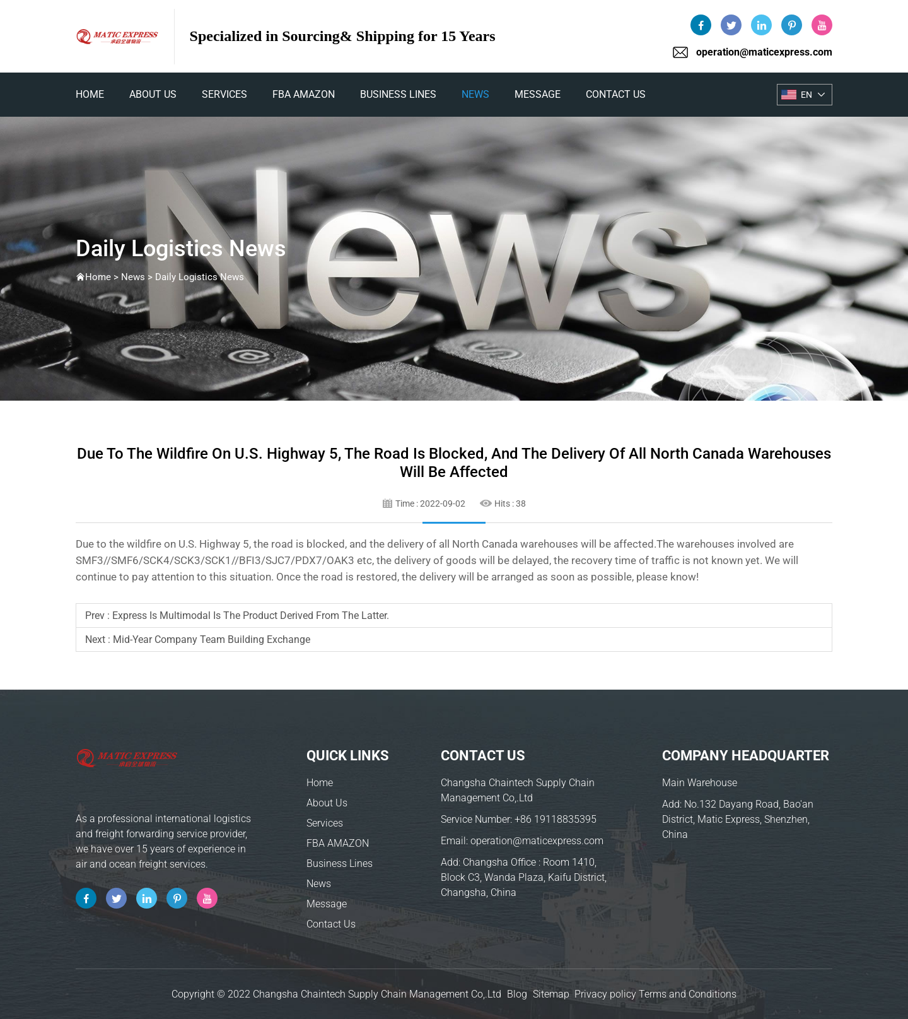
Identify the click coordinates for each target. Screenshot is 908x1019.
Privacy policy (605, 994)
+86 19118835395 (556, 819)
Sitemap (551, 994)
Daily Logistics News (199, 277)
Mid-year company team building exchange (211, 639)
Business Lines (398, 94)
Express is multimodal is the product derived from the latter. (250, 615)
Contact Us (616, 94)
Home (319, 783)
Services (224, 94)
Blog (517, 994)
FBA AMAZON (303, 94)
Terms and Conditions (687, 994)
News (475, 94)
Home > (103, 277)
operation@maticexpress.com (764, 52)
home (90, 94)
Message (538, 94)
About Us (153, 94)
